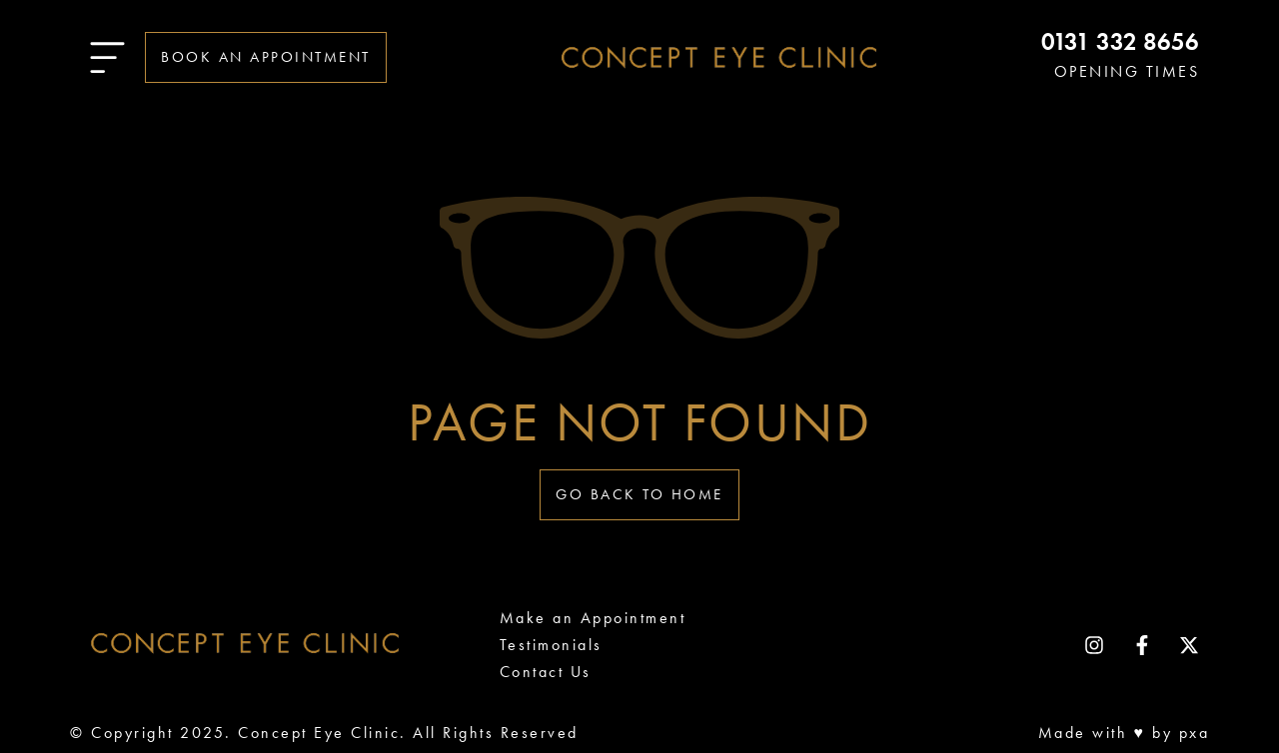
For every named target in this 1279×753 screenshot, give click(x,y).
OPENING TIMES (1127, 71)
